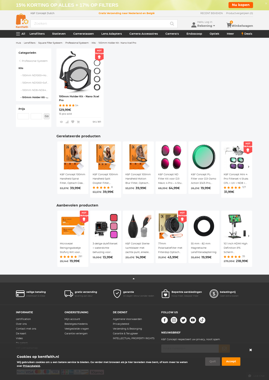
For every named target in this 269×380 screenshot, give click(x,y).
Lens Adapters (111, 33)
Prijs (22, 109)
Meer (230, 33)
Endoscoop (194, 33)
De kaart (21, 333)
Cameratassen (83, 33)
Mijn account (72, 319)
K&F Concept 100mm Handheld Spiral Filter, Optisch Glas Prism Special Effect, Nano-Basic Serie (72, 179)
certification (23, 319)
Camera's (172, 33)
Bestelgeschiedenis (76, 324)
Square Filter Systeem (50, 43)
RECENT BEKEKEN (211, 13)
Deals (247, 34)
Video (19, 338)
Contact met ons (26, 329)
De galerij (22, 343)
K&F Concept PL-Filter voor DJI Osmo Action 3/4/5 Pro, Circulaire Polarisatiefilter (203, 179)
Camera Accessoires (143, 33)
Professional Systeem (77, 43)
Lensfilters (37, 33)
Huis (18, 43)
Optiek (214, 33)
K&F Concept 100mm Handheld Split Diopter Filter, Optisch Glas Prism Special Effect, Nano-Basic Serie (105, 179)
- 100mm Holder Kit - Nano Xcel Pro (35, 97)
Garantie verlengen (76, 333)
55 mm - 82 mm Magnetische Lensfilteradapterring (204, 248)
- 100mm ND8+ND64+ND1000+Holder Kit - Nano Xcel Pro (35, 90)
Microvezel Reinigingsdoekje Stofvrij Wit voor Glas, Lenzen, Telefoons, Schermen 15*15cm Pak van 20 (72, 249)
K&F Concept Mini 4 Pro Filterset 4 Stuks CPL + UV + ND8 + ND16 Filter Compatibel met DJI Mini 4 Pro (236, 179)
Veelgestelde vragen (77, 329)
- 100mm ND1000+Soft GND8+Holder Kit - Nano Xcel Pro (35, 83)
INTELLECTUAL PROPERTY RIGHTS (134, 338)
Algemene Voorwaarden (127, 319)
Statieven (59, 33)
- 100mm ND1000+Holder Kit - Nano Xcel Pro (35, 75)
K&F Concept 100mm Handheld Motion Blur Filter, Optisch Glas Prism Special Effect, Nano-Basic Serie (138, 179)
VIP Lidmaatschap (27, 348)
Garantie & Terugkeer (125, 333)
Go (47, 116)
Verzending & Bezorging (127, 329)
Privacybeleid (121, 324)
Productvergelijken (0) (239, 13)
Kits (94, 43)
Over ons (21, 324)
